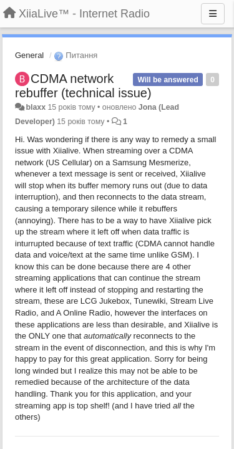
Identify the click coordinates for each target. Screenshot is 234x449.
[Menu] (213, 13)
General (29, 55)
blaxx (36, 107)
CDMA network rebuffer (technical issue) (83, 86)
